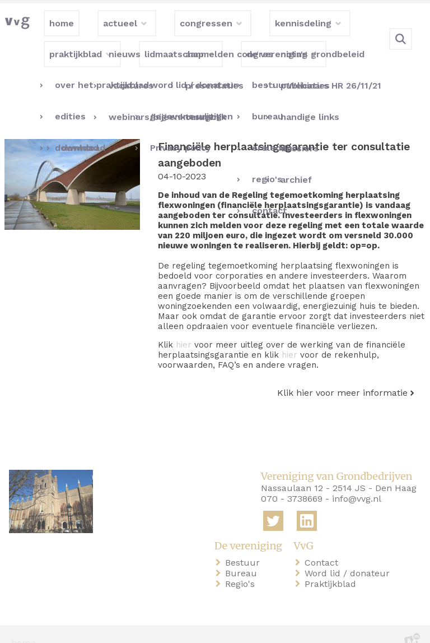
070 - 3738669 (291, 481)
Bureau (243, 555)
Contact (323, 544)
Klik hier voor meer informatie (342, 374)
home (23, 625)
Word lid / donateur (349, 555)
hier (183, 327)
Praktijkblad (332, 566)
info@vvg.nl (356, 481)
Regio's (242, 566)
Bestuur (245, 544)
